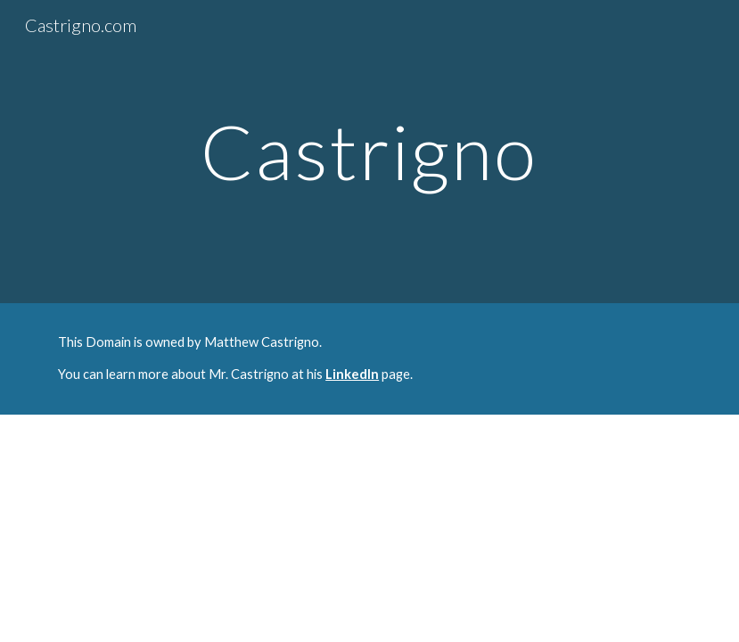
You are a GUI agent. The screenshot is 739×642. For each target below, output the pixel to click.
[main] (369, 151)
